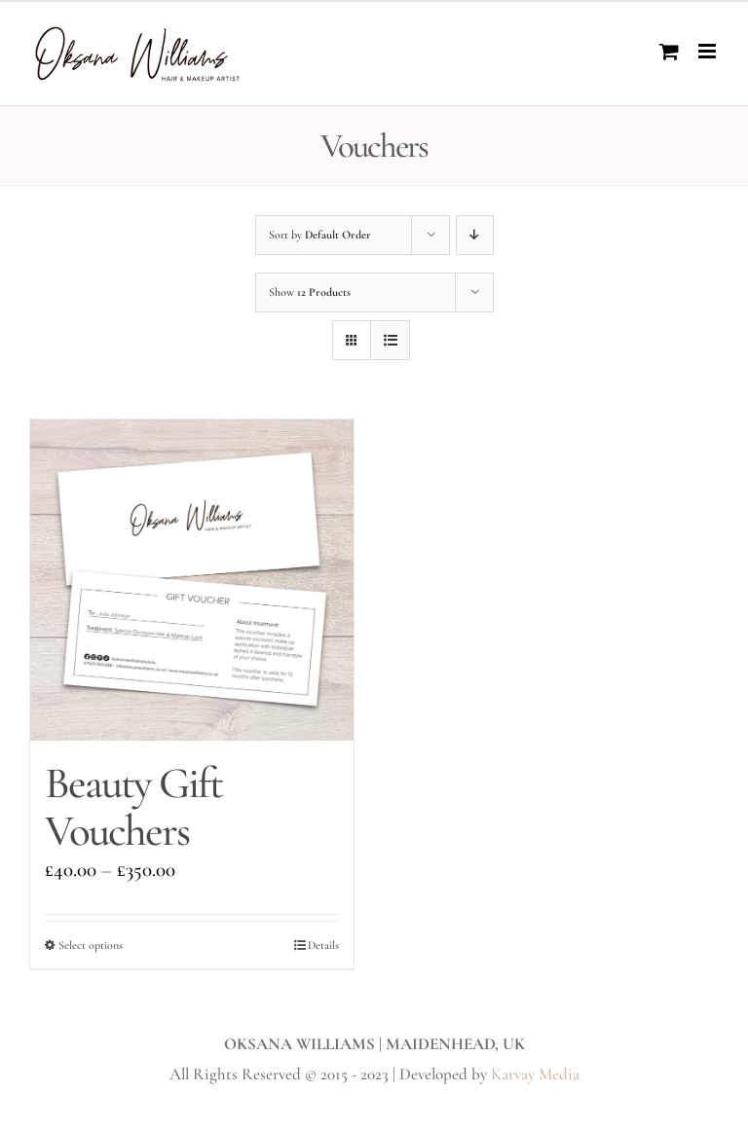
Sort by (320, 234)
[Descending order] (475, 235)
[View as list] (390, 340)
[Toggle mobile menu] (708, 51)
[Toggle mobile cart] (669, 51)
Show (310, 292)
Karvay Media (535, 1074)
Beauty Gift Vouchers (133, 806)
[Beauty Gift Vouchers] (192, 580)
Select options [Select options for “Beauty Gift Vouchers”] (90, 945)
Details (323, 945)
